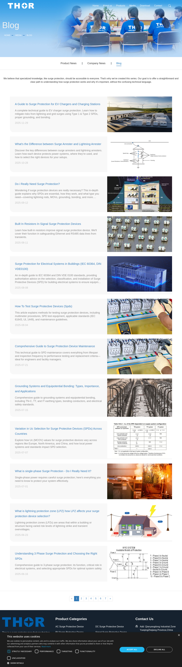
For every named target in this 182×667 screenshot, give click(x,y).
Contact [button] (158, 5)
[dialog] (91, 649)
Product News (68, 63)
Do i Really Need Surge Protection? (37, 183)
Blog (29, 35)
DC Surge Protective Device (109, 626)
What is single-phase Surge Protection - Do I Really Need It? (53, 471)
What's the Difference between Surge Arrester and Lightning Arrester (58, 144)
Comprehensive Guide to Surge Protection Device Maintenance (55, 346)
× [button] (179, 635)
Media (18, 35)
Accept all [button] (132, 649)
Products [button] (120, 5)
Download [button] (145, 5)
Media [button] (132, 5)
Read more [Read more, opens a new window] (46, 646)
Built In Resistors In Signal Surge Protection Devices (48, 223)
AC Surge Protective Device (69, 626)
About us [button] (107, 5)
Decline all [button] (159, 649)
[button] (61, 663)
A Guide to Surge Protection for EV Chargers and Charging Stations (57, 104)
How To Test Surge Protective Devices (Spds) (43, 306)
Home (96, 5)
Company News (96, 63)
